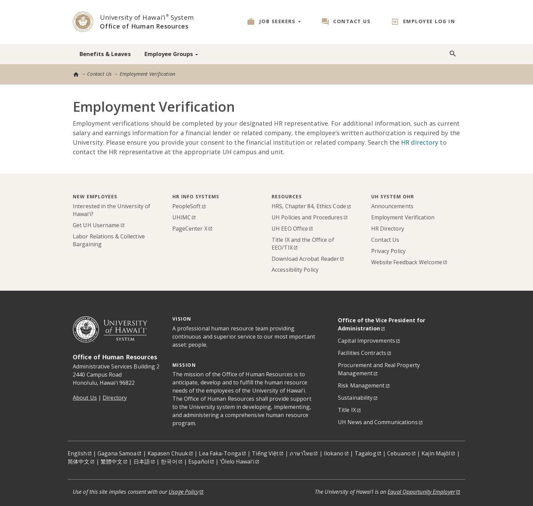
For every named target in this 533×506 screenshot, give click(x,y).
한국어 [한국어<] (169, 461)
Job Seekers (280, 21)
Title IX (347, 410)
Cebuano (399, 453)
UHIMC (181, 217)
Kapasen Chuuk (168, 453)
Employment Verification (402, 217)
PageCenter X (189, 228)
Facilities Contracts (362, 353)
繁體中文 (111, 461)
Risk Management (361, 385)
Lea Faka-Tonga (220, 453)
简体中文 (78, 461)
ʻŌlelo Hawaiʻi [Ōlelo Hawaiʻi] (237, 461)
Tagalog (365, 453)
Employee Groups (171, 54)
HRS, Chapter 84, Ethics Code (309, 206)
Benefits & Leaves (105, 54)
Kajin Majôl (436, 453)
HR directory (419, 142)
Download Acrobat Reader (305, 259)
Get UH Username (96, 225)
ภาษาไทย (301, 453)
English (77, 453)
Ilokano (334, 453)
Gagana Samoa (117, 453)
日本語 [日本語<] (142, 461)
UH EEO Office (290, 228)
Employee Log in (429, 21)
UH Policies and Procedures (307, 217)
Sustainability (355, 397)
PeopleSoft (186, 206)
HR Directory (387, 228)
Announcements (392, 206)
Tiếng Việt (265, 453)
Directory (115, 397)
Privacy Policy (388, 251)
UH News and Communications (378, 422)
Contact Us (352, 21)
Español (198, 461)
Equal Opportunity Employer (421, 491)
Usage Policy (184, 491)
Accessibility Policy (295, 269)
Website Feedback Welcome (406, 262)
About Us (85, 397)
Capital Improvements (366, 340)
